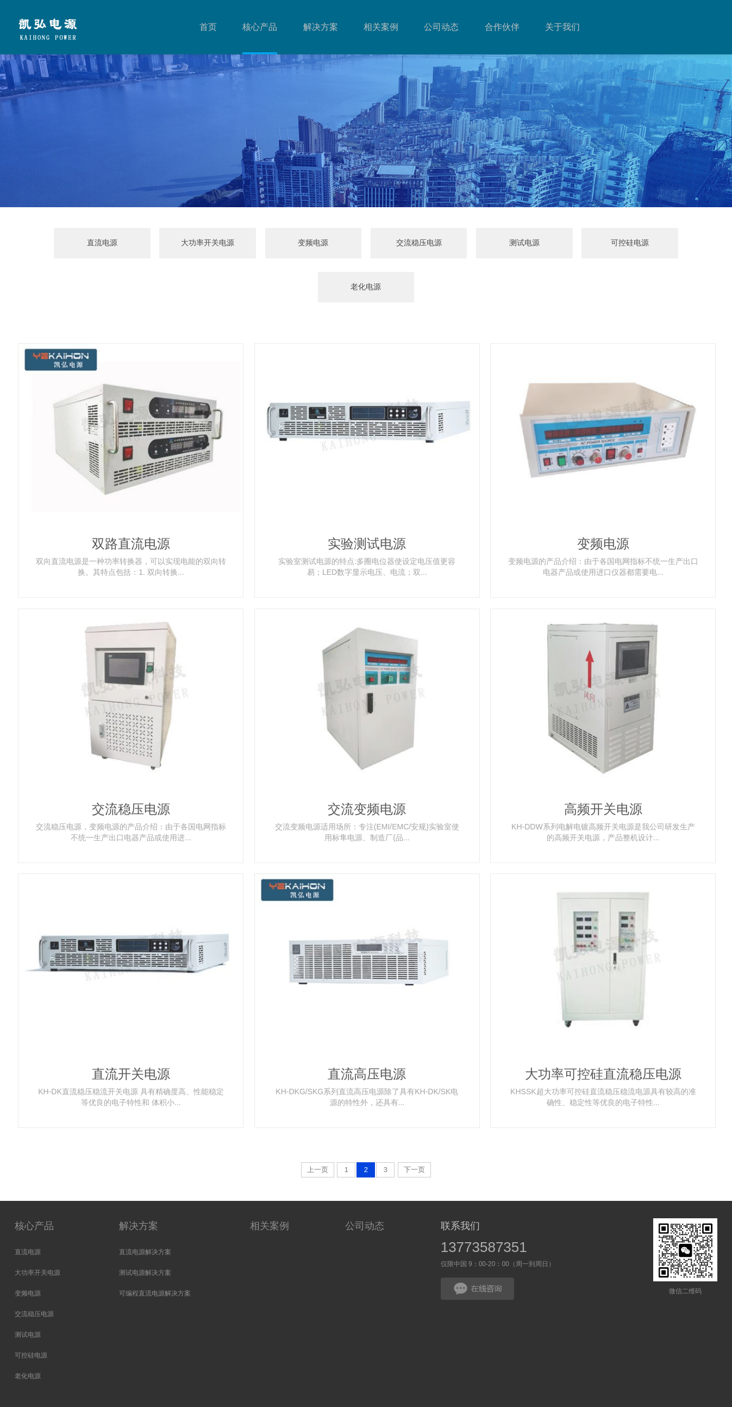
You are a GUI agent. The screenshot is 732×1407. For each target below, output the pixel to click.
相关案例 (269, 1182)
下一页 (414, 1126)
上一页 (317, 1126)
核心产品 (34, 1182)
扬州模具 (158, 1396)
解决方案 (138, 1182)
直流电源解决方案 (145, 1208)
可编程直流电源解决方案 (155, 1250)
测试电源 (462, 243)
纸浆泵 (238, 1396)
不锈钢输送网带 (276, 1396)
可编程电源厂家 (200, 1396)
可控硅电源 (558, 243)
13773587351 (484, 1203)
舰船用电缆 (360, 1396)
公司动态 (364, 1182)
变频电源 (270, 243)
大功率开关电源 (174, 243)
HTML (466, 1383)
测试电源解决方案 (145, 1229)
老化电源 (653, 243)
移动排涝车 (322, 1396)
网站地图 (438, 1383)
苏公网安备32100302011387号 (368, 1383)
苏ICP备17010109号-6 (266, 1383)
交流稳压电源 (366, 243)
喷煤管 (131, 1396)
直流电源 (79, 243)
